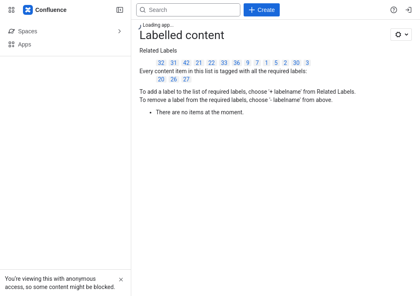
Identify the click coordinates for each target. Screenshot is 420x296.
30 (296, 63)
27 (186, 79)
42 (186, 63)
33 (224, 63)
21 (199, 63)
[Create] (262, 9)
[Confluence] (45, 9)
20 (161, 79)
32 (161, 63)
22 (211, 63)
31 (174, 63)
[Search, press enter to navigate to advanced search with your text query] (188, 9)
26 (174, 79)
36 (237, 63)
